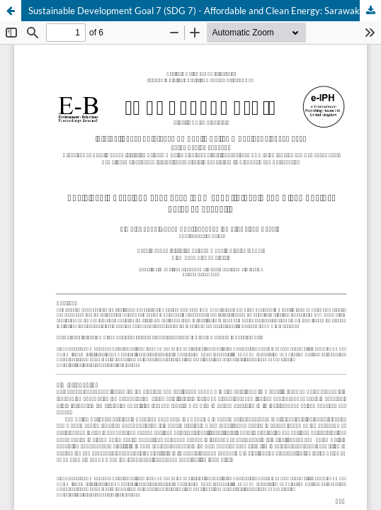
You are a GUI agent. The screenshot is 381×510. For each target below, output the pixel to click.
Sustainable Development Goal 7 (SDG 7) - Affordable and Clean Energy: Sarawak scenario (204, 10)
